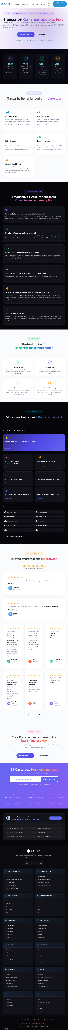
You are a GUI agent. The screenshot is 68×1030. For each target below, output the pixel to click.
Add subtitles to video (43, 882)
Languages (9, 974)
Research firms (10, 910)
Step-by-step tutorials (43, 980)
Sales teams (9, 913)
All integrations (41, 962)
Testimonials (9, 1005)
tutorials (27, 819)
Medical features (42, 928)
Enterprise (8, 901)
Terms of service (45, 1026)
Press (39, 1005)
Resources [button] (35, 4)
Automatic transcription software (14, 879)
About (39, 999)
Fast (27, 858)
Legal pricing (9, 937)
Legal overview (10, 925)
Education (8, 904)
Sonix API (8, 950)
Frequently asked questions (45, 977)
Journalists (40, 901)
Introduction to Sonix (11, 980)
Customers (9, 1002)
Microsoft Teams (42, 953)
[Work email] (27, 779)
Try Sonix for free (60, 4)
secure (39, 858)
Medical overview (42, 925)
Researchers (41, 904)
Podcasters (40, 907)
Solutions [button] (25, 4)
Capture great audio (43, 986)
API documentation (11, 953)
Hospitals (40, 934)
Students (40, 913)
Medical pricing (41, 937)
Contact (40, 1008)
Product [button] (16, 4)
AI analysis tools (42, 876)
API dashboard (10, 956)
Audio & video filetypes (12, 977)
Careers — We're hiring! (44, 1002)
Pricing (43, 4)
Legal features (9, 928)
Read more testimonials (34, 715)
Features (8, 876)
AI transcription (41, 855)
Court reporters (10, 931)
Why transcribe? (42, 983)
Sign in (49, 4)
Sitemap (27, 1026)
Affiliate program (10, 959)
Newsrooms (9, 907)
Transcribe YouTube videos (44, 885)
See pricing (44, 34)
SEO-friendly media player (44, 879)
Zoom (39, 950)
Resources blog (10, 983)
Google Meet (41, 956)
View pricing (44, 755)
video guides (36, 819)
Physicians (40, 931)
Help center (40, 974)
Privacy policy (35, 1026)
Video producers (42, 910)
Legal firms (9, 934)
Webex (39, 959)
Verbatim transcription (11, 885)
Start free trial (26, 34)
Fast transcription (10, 882)
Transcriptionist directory (12, 986)
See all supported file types (15, 536)
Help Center (21, 819)
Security (40, 1011)
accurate (32, 858)
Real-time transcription (12, 888)
